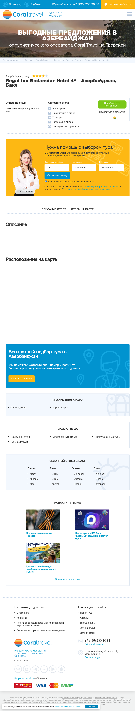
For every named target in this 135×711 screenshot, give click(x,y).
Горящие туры (87, 623)
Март (32, 474)
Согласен (92, 707)
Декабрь (100, 474)
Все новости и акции (67, 579)
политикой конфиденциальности (68, 707)
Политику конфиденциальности (101, 186)
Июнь (55, 474)
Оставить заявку (21, 378)
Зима (97, 468)
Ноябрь (78, 484)
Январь (100, 479)
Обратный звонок (94, 644)
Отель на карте (82, 209)
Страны (84, 618)
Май (32, 484)
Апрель (34, 479)
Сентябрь (79, 474)
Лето (53, 468)
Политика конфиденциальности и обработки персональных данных (41, 624)
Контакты (22, 618)
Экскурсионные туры (107, 436)
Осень (76, 468)
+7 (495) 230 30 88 (86, 4)
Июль (55, 479)
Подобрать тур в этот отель (112, 104)
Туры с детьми (19, 442)
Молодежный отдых (64, 436)
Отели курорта (18, 407)
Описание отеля (53, 209)
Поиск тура (86, 613)
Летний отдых (87, 633)
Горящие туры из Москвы (27, 650)
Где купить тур (92, 657)
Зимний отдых (87, 628)
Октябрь (78, 479)
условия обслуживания (106, 697)
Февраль (100, 484)
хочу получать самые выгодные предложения (69, 182)
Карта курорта (60, 407)
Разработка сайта (24, 678)
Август (55, 484)
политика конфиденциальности (77, 697)
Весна (31, 468)
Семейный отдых (21, 436)
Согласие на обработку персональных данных (88, 189)
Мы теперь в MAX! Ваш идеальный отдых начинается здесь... (91, 536)
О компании (23, 613)
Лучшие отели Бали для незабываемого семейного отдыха (41, 569)
